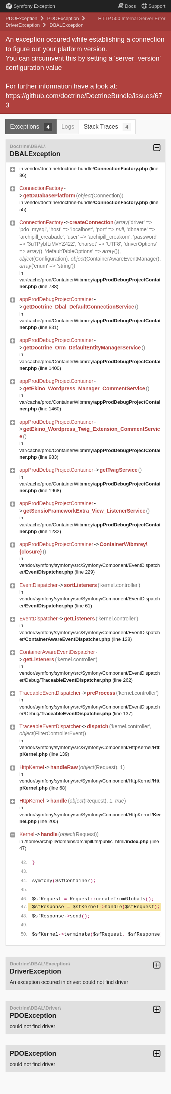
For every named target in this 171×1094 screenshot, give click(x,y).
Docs (127, 6)
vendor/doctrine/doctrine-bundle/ (86, 168)
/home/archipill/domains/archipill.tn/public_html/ (87, 841)
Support (153, 6)
